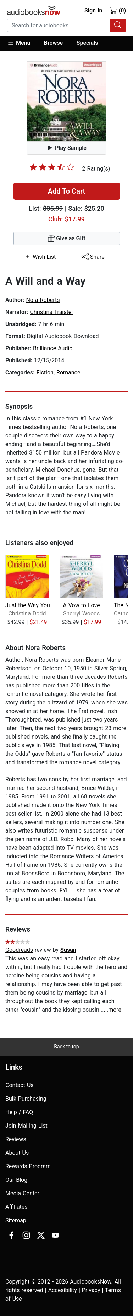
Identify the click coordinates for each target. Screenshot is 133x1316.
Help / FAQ (19, 1112)
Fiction (45, 372)
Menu (18, 42)
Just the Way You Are (31, 605)
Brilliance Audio (53, 348)
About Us (17, 1152)
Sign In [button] (93, 10)
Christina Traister (51, 312)
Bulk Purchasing (25, 1098)
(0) (118, 10)
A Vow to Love (81, 605)
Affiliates (16, 1207)
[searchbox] (58, 25)
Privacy (91, 1290)
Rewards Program (28, 1166)
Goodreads (19, 950)
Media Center (22, 1193)
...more (112, 1009)
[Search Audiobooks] (118, 25)
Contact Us (19, 1085)
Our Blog (16, 1179)
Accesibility (62, 1290)
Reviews (15, 1139)
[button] (22, 43)
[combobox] (66, 25)
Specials (87, 43)
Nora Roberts (43, 300)
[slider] (52, 166)
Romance (68, 372)
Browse (53, 43)
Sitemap (15, 1220)
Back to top (66, 1046)
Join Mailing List (26, 1125)
